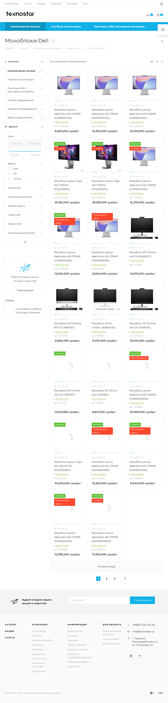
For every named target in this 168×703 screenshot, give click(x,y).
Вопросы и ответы (78, 649)
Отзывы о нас (39, 658)
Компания (39, 624)
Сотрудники (39, 671)
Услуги (10, 637)
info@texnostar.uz (143, 631)
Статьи (9, 300)
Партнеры (38, 649)
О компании (39, 631)
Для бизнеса (112, 624)
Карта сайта (74, 666)
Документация (111, 643)
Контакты (37, 645)
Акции (9, 631)
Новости (37, 635)
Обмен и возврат (77, 645)
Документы (38, 654)
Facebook (131, 655)
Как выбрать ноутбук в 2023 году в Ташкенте (29, 311)
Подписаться (142, 600)
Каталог (11, 624)
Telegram (139, 655)
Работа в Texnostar (42, 640)
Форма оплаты (111, 639)
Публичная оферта (78, 662)
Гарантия (73, 640)
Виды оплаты (75, 631)
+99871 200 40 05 (143, 625)
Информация (77, 624)
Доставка (73, 635)
